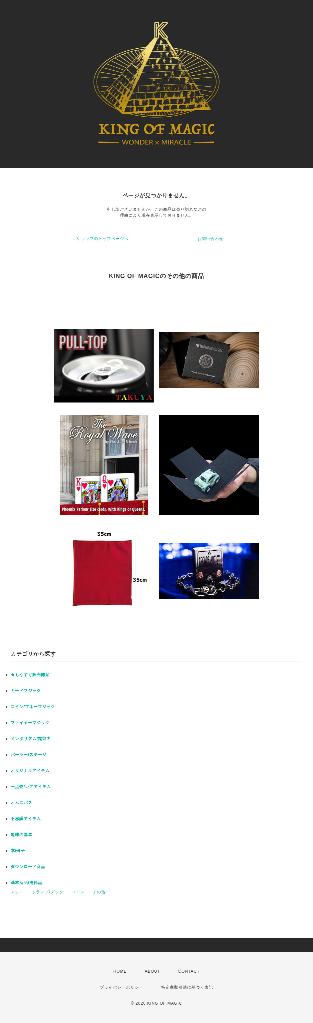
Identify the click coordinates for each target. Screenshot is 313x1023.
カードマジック (26, 690)
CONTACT (188, 971)
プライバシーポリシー (121, 987)
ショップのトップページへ (103, 238)
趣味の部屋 (21, 834)
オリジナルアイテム (30, 770)
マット (17, 892)
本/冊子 (18, 850)
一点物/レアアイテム (31, 786)
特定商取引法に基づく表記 (187, 987)
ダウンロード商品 (28, 866)
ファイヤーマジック (30, 722)
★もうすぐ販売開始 (30, 674)
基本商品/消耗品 (26, 882)
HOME (120, 971)
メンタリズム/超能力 (31, 738)
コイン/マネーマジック (33, 706)
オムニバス (21, 802)
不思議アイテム (26, 818)
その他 (99, 892)
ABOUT (152, 971)
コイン (78, 892)
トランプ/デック (47, 892)
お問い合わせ (210, 238)
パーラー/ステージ (29, 754)
